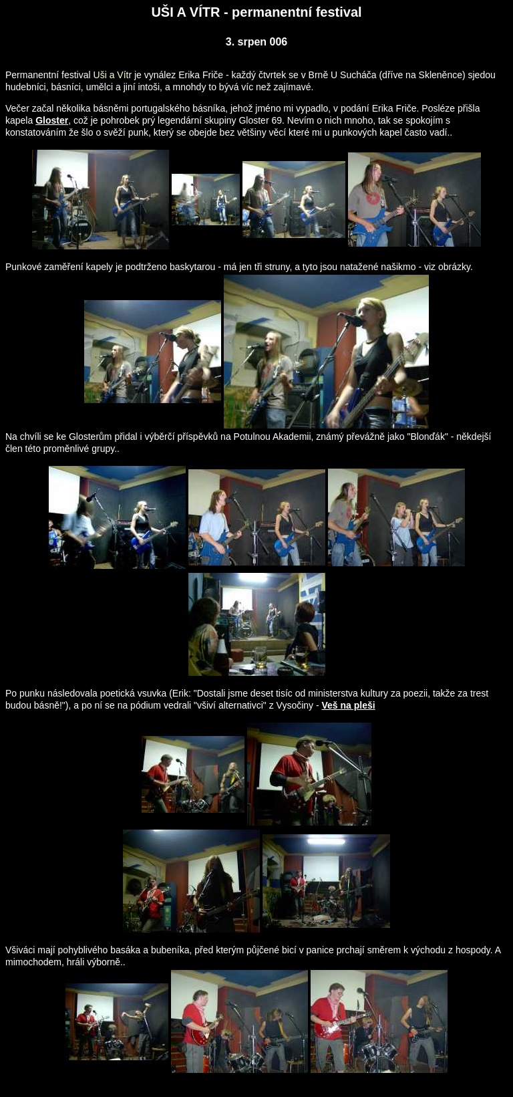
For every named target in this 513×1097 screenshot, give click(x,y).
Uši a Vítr (113, 75)
